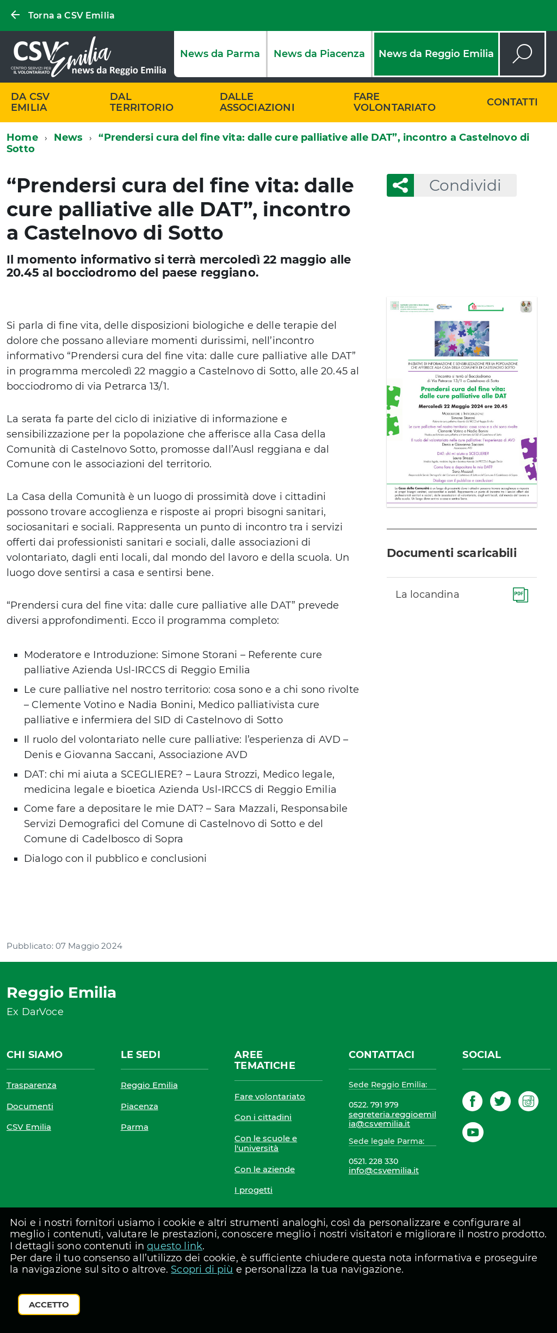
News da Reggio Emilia (436, 54)
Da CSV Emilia (30, 102)
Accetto (49, 1304)
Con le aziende (264, 1169)
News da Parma (220, 54)
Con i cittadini (263, 1117)
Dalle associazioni (257, 102)
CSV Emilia (29, 1127)
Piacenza (139, 1106)
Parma (134, 1127)
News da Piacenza (319, 54)
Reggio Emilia (149, 1085)
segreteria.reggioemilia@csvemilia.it (392, 1119)
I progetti (253, 1190)
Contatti (512, 102)
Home (22, 137)
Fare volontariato (395, 102)
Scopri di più (202, 1269)
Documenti (30, 1106)
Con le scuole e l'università (265, 1143)
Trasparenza (32, 1085)
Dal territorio (142, 102)
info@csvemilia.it (384, 1170)
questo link (174, 1246)
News (68, 137)
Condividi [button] (458, 185)
